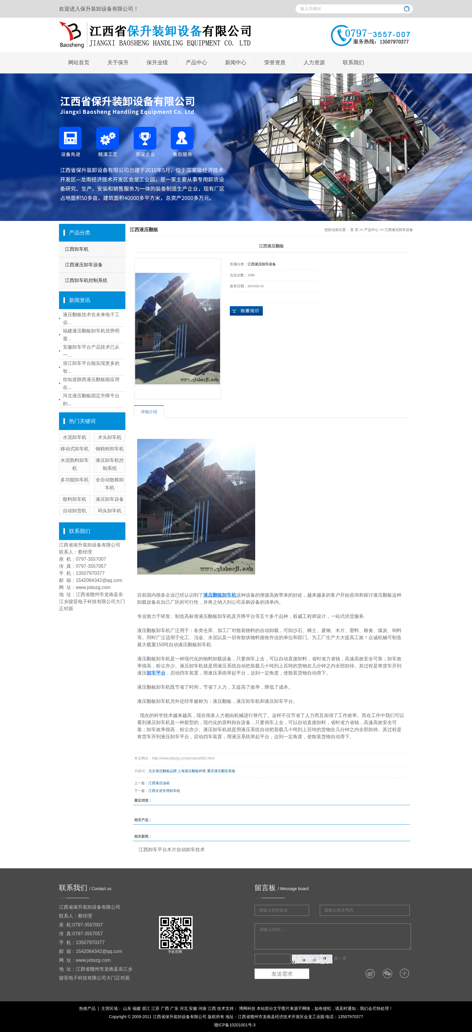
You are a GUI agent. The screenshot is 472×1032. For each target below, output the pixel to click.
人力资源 (314, 62)
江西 (212, 1008)
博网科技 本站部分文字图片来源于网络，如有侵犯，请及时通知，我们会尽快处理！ (315, 1008)
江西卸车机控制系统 (86, 280)
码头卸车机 (110, 510)
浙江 (146, 1008)
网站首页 (78, 62)
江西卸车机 (76, 249)
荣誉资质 (275, 62)
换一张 (340, 958)
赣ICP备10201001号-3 (234, 1025)
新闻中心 (235, 62)
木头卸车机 (110, 437)
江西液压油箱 (159, 783)
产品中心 (196, 62)
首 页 (354, 230)
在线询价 (246, 311)
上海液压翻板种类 (192, 771)
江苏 (155, 1008)
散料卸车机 (74, 499)
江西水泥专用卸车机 (164, 791)
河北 (184, 1008)
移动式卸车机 (74, 448)
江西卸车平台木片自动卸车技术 (172, 849)
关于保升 (118, 62)
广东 (174, 1008)
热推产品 (87, 1008)
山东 (127, 1008)
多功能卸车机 (74, 479)
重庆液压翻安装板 (221, 771)
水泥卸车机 (74, 437)
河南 (202, 1008)
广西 (165, 1008)
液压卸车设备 (110, 499)
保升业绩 (157, 62)
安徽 (193, 1008)
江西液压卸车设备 (84, 264)
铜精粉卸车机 (110, 448)
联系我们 (353, 62)
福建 (136, 1008)
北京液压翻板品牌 (162, 771)
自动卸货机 (74, 510)
